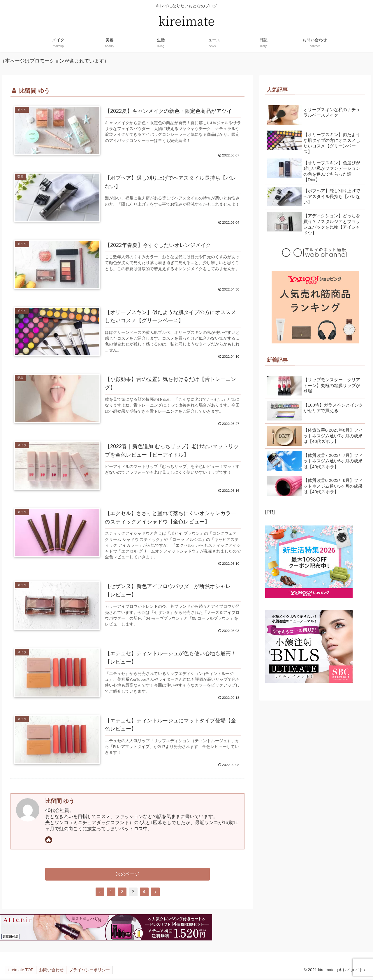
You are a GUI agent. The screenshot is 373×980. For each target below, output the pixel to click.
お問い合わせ (52, 971)
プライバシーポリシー (91, 971)
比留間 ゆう (59, 802)
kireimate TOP (21, 971)
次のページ (127, 875)
